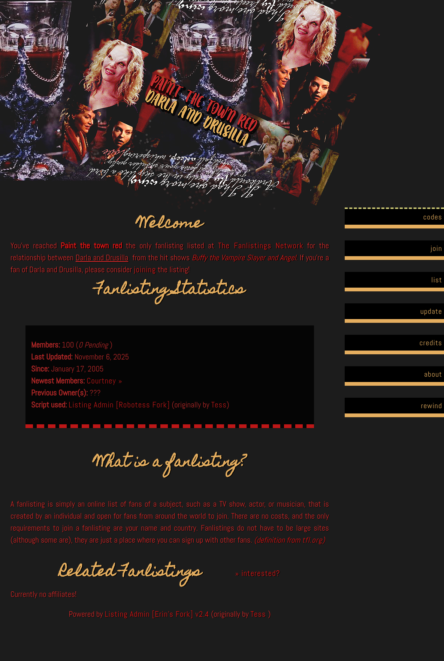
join (436, 248)
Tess (219, 405)
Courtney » (104, 381)
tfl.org (312, 540)
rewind (431, 405)
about (433, 374)
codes (432, 217)
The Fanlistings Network (260, 245)
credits (430, 343)
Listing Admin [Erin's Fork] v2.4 (157, 614)
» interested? (257, 573)
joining (145, 269)
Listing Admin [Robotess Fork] (119, 405)
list (436, 280)
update (431, 311)
